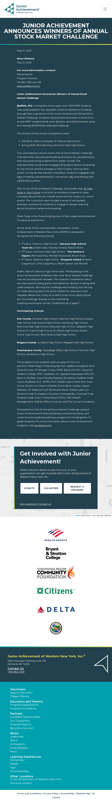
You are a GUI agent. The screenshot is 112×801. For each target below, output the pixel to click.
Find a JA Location (21, 783)
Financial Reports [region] (20, 724)
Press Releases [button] (19, 747)
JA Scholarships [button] (19, 771)
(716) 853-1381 (16, 671)
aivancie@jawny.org (28, 86)
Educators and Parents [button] (26, 701)
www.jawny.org (42, 425)
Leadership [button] (17, 736)
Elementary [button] (17, 760)
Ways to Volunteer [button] (21, 692)
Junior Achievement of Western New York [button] (36, 779)
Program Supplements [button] (24, 704)
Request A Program (77, 488)
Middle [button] (14, 763)
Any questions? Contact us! (35, 504)
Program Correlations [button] (23, 708)
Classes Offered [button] (19, 696)
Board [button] (14, 740)
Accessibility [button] (67, 793)
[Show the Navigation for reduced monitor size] (105, 9)
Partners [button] (16, 713)
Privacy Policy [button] (51, 793)
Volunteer (51, 488)
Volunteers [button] (18, 689)
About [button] (14, 733)
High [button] (13, 767)
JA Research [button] (17, 744)
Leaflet (77, 515)
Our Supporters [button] (20, 720)
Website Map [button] (83, 793)
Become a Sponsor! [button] (21, 728)
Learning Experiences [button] (25, 756)
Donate (29, 488)
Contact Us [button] (16, 668)
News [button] (13, 751)
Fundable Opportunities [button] (25, 716)
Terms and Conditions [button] (29, 793)
